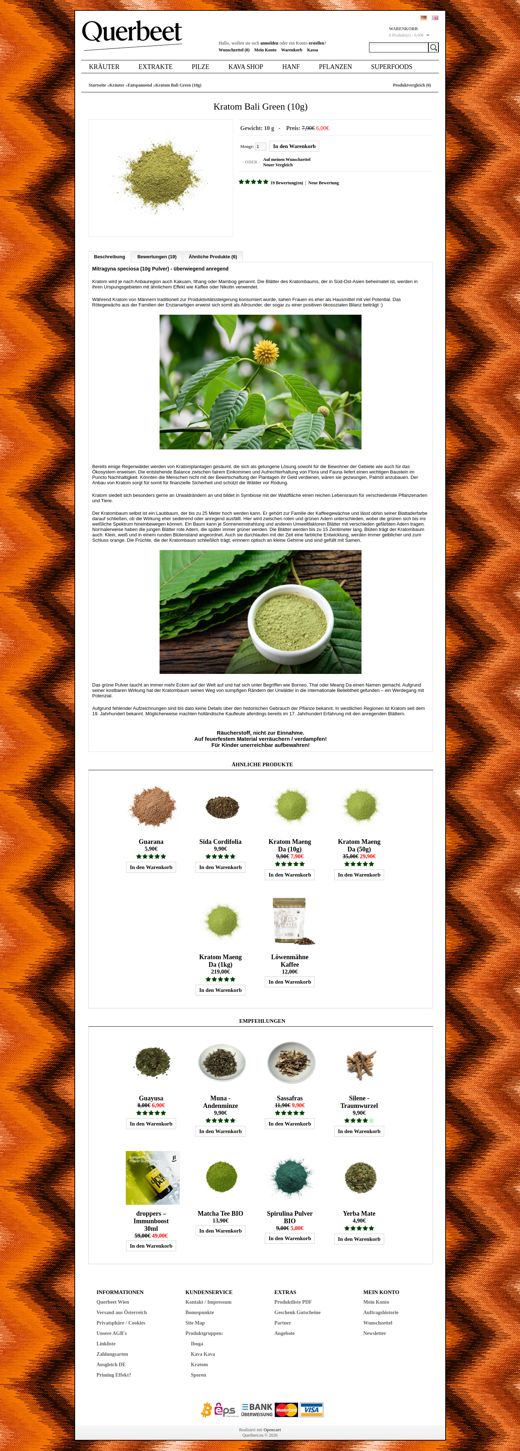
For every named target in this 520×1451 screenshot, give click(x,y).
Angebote (285, 1333)
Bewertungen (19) (156, 256)
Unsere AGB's (112, 1333)
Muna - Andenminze (220, 1101)
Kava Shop (245, 66)
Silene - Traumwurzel (359, 1101)
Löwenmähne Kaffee (289, 960)
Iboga (197, 1343)
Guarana (151, 841)
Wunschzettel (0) (234, 49)
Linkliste (106, 1343)
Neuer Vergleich (277, 164)
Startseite (97, 85)
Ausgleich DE (111, 1364)
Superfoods (391, 66)
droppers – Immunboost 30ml (151, 1221)
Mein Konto (265, 49)
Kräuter (104, 66)
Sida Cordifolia (220, 841)
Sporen (198, 1374)
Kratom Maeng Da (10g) (289, 845)
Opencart (272, 1429)
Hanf (291, 66)
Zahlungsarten (112, 1354)
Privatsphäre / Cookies (121, 1322)
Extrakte (156, 66)
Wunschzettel (377, 1322)
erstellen (316, 43)
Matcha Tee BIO (220, 1213)
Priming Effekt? (114, 1374)
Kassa (312, 49)
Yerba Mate (359, 1213)
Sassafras (290, 1097)
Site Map (195, 1322)
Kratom (199, 1364)
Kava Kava (203, 1354)
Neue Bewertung (323, 182)
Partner (283, 1322)
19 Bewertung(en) (286, 182)
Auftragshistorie (381, 1312)
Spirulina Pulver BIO (290, 1217)
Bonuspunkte (199, 1312)
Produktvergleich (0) (412, 85)
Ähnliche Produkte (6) (213, 256)
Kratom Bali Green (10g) (178, 85)
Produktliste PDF (293, 1301)
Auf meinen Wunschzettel (286, 159)
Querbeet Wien (113, 1301)
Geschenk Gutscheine (298, 1312)
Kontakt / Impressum (208, 1301)
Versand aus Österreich (122, 1312)
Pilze (200, 66)
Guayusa (151, 1097)
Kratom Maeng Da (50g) (359, 845)
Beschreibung (109, 256)
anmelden (269, 43)
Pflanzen (335, 66)
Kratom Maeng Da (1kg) (220, 960)
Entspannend (140, 85)
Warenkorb (291, 49)
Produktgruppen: (204, 1333)
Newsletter (374, 1333)
